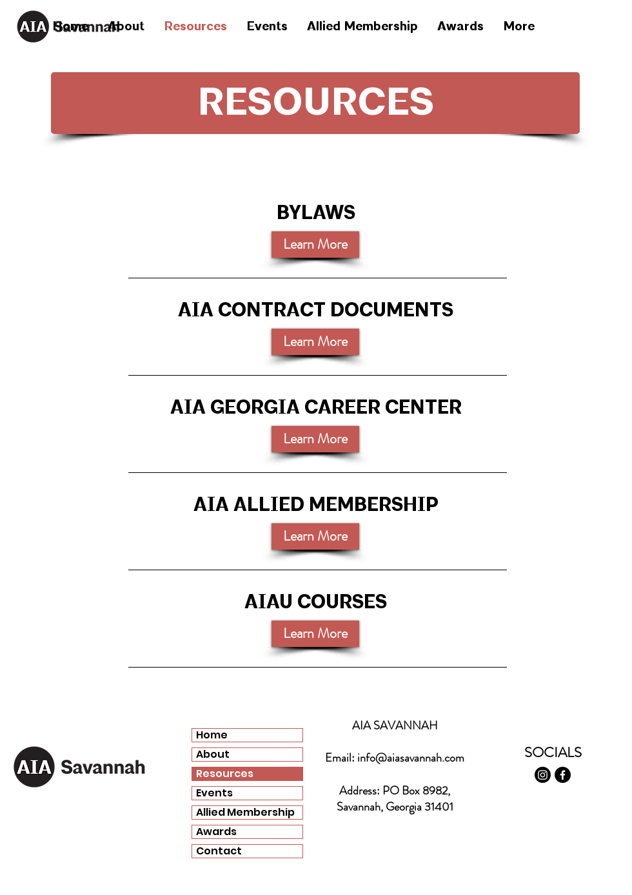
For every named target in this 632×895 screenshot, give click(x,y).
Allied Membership (245, 812)
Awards (216, 831)
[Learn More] (315, 342)
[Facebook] (563, 775)
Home (212, 735)
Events (214, 793)
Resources (224, 773)
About (213, 754)
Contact (219, 851)
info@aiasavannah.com (410, 757)
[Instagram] (543, 775)
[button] (315, 244)
